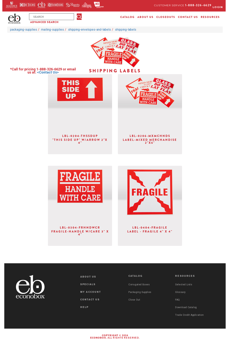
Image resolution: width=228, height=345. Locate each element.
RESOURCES (210, 17)
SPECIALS (88, 285)
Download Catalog (186, 307)
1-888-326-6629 (198, 5)
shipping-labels (125, 29)
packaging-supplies (23, 29)
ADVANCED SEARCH (44, 22)
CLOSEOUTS (165, 17)
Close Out (134, 300)
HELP (84, 307)
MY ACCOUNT (90, 292)
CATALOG (127, 17)
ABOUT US (145, 17)
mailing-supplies (52, 29)
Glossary (180, 292)
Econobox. (98, 338)
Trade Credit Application (189, 315)
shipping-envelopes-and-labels (89, 29)
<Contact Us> (48, 72)
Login (218, 7)
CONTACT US (188, 17)
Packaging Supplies (139, 292)
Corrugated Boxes (139, 284)
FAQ (177, 300)
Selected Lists (183, 284)
